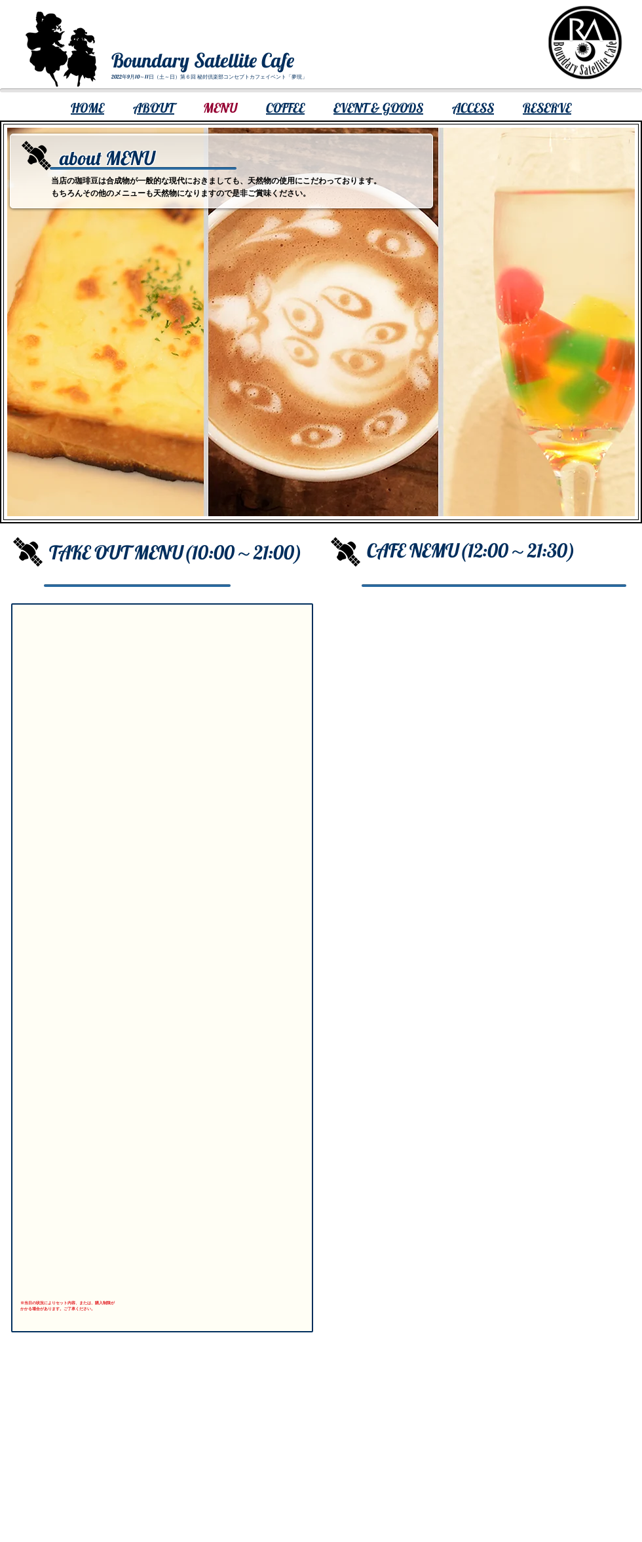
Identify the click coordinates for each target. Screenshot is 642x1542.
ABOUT (153, 108)
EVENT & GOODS (378, 108)
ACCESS (473, 108)
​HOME (87, 108)
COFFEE (285, 108)
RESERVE (547, 108)
